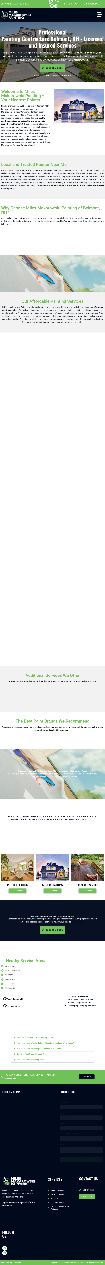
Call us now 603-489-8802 (15, 3)
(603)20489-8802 (83, 1002)
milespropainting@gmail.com (82, 1005)
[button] (26, 998)
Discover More (13, 1006)
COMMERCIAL (91, 3)
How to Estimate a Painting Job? (30, 1059)
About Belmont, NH (15, 998)
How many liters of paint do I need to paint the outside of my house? (45, 1042)
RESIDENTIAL (70, 3)
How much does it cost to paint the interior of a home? (39, 1048)
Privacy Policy (6, 1262)
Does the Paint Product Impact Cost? (32, 1054)
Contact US (18, 1262)
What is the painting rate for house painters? (35, 1037)
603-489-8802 (78, 922)
